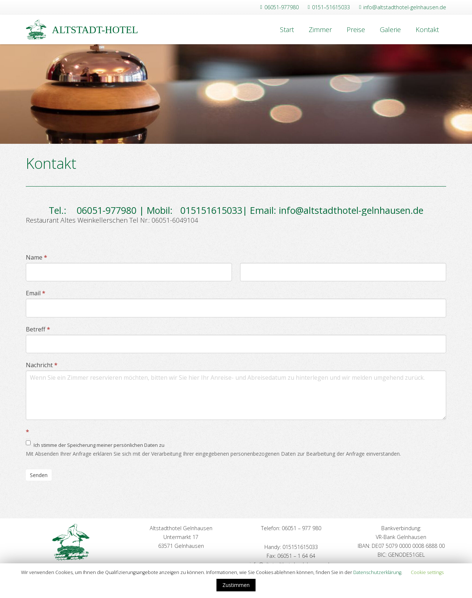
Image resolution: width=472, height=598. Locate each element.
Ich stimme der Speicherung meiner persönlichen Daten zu (95, 443)
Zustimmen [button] (236, 584)
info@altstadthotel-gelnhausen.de (351, 210)
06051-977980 (102, 210)
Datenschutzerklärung (377, 572)
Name (36, 257)
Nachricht (42, 365)
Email (35, 293)
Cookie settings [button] (427, 572)
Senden (39, 475)
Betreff (38, 329)
